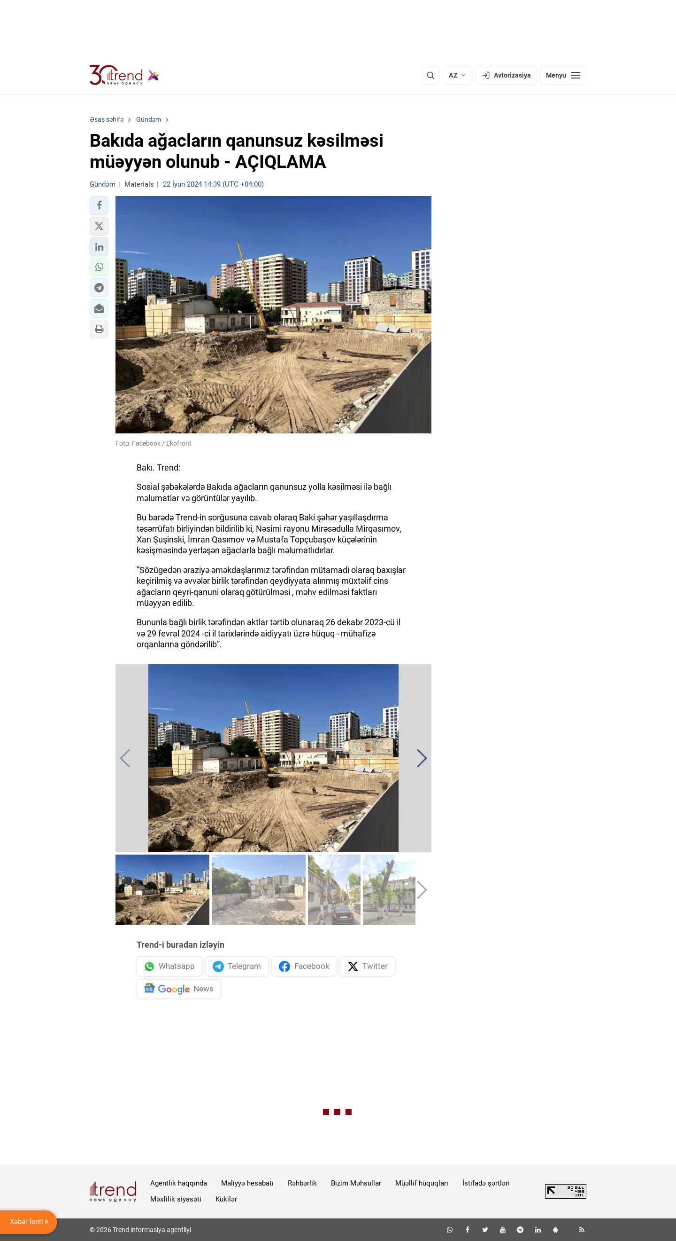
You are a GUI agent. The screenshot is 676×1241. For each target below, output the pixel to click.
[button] (99, 205)
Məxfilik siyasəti (175, 1199)
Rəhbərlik (302, 1183)
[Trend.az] (124, 75)
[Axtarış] (430, 75)
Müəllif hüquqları (421, 1183)
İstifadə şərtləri (486, 1183)
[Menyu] (563, 75)
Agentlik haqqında (178, 1183)
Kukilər (226, 1199)
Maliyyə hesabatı (247, 1183)
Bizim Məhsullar (356, 1183)
